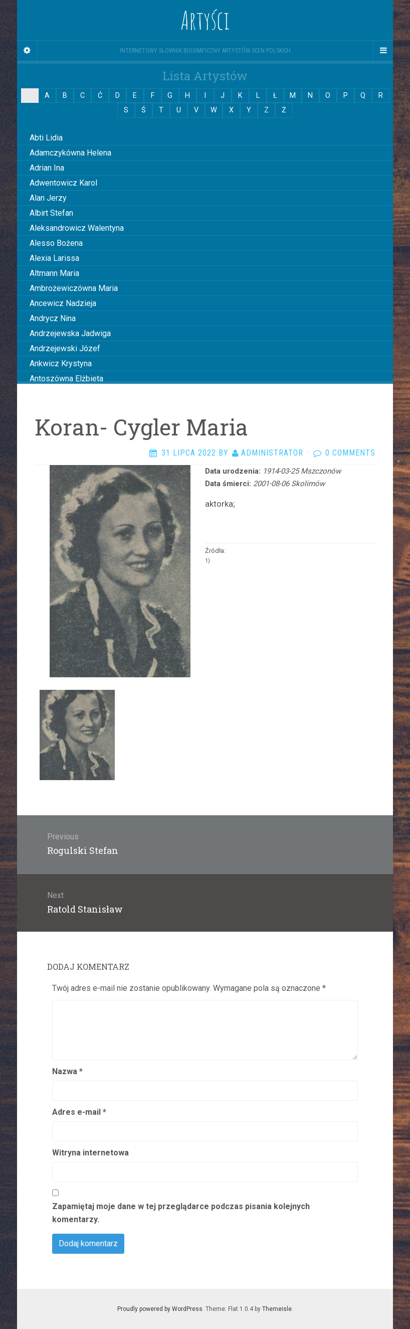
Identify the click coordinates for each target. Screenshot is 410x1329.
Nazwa (67, 1071)
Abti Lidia (46, 137)
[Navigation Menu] (383, 51)
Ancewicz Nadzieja (63, 303)
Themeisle (277, 1308)
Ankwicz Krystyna (61, 363)
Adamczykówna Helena (70, 153)
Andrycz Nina (53, 318)
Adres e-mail (79, 1112)
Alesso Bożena (56, 243)
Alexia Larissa (54, 258)
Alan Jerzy (48, 198)
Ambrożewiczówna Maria (74, 288)
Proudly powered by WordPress (159, 1308)
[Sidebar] (27, 51)
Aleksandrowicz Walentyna (77, 228)
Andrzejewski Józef (65, 348)
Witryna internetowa (90, 1152)
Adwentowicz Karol (63, 183)
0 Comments (350, 453)
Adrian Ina (47, 168)
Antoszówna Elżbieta (66, 378)
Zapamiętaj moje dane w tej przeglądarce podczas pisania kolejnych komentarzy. (181, 1213)
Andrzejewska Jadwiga (70, 333)
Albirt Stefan (51, 213)
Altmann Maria (54, 273)
